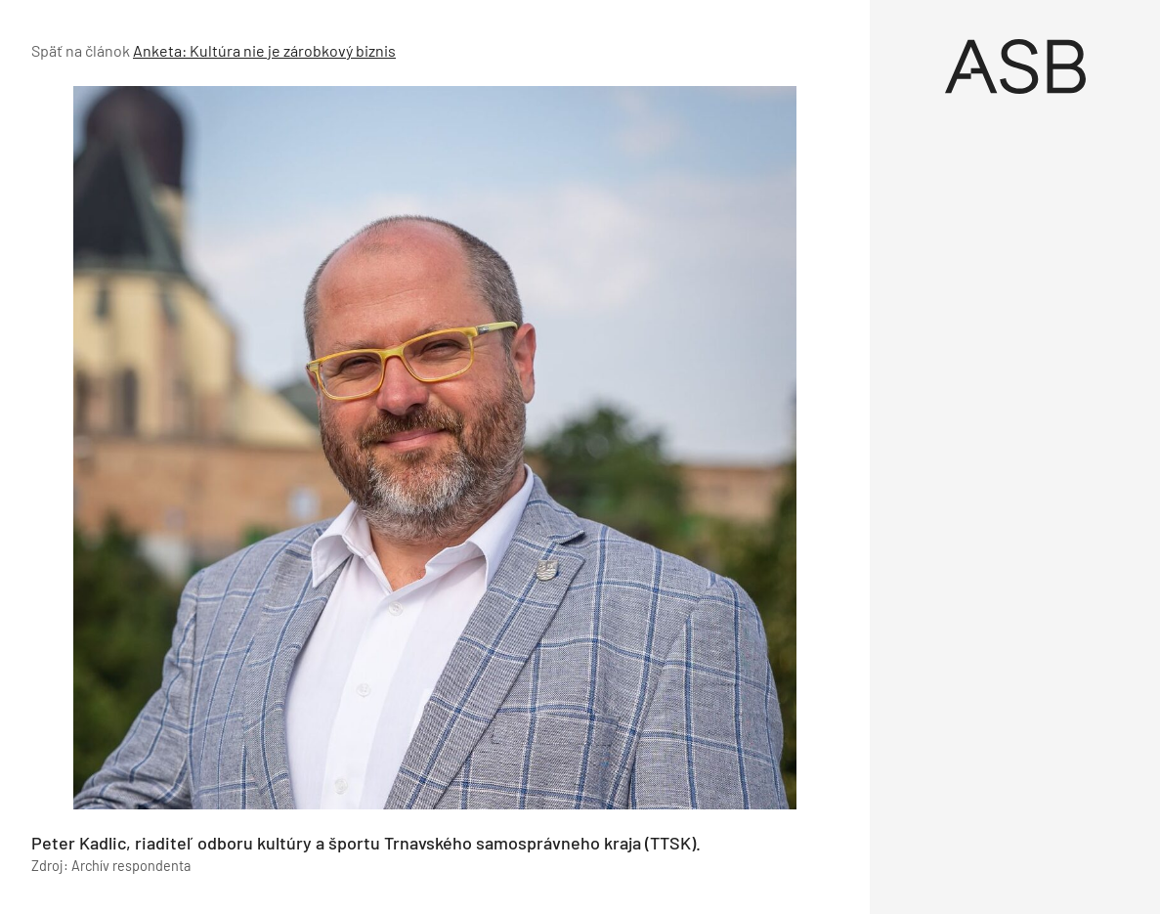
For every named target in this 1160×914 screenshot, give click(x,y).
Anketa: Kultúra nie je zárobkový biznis (264, 50)
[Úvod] (1015, 66)
